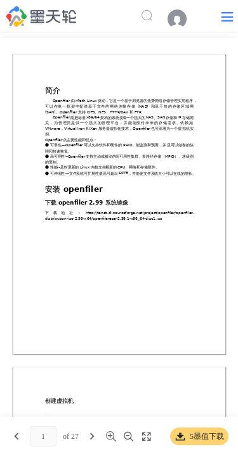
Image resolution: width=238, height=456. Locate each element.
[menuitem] (183, 19)
